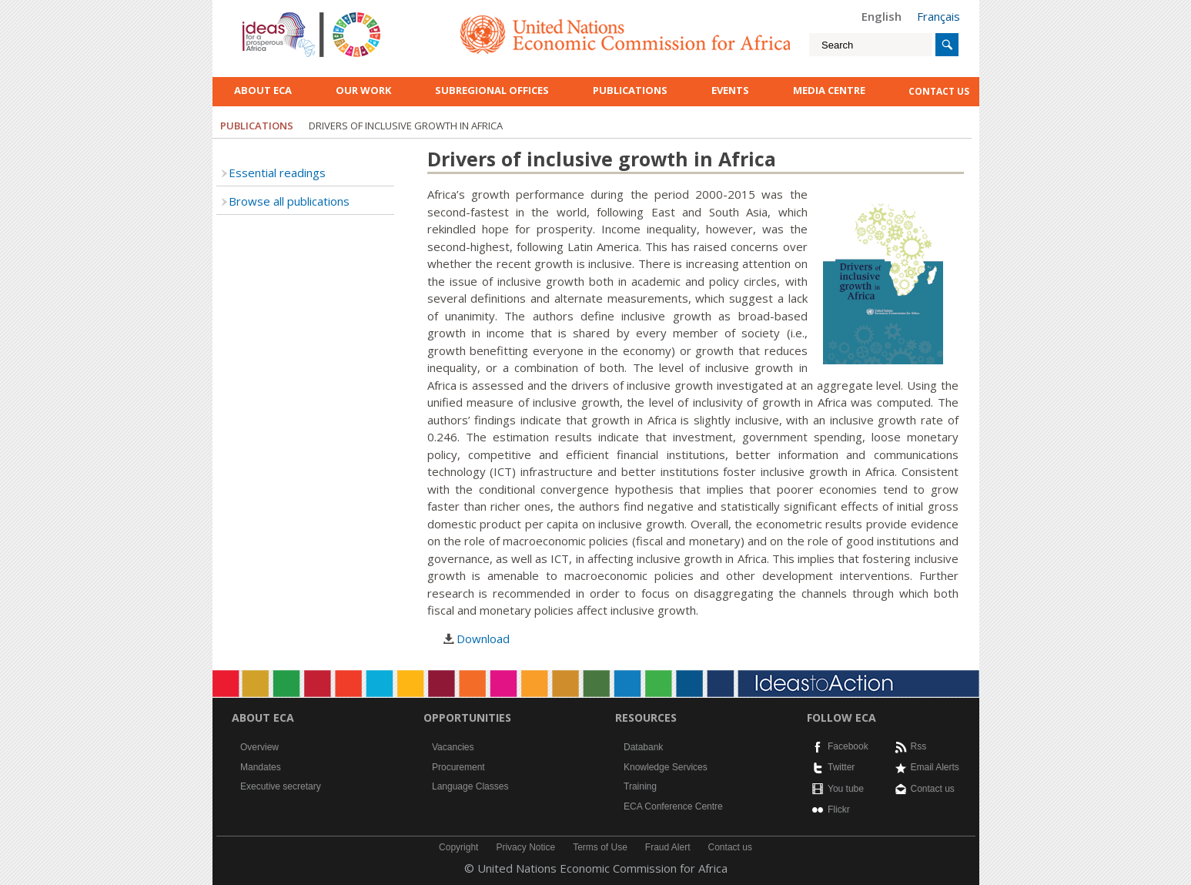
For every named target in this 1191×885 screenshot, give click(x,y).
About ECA (263, 90)
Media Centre (829, 90)
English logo (263, 15)
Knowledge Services (666, 767)
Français (938, 16)
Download (483, 638)
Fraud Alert (668, 847)
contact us (938, 91)
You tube (846, 788)
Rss (919, 746)
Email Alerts (935, 767)
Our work (363, 90)
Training (640, 786)
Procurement (458, 767)
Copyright (458, 847)
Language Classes (470, 786)
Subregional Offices (492, 90)
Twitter (841, 767)
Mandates (260, 767)
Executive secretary (280, 786)
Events (730, 90)
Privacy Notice (525, 847)
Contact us (933, 788)
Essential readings (277, 172)
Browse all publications (289, 201)
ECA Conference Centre (673, 806)
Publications (630, 90)
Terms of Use (600, 847)
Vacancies (452, 747)
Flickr (839, 809)
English (881, 16)
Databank (643, 747)
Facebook (848, 746)
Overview (259, 747)
